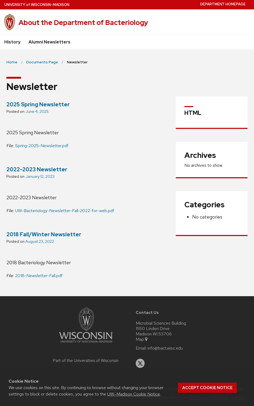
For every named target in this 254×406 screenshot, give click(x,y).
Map (142, 339)
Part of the (86, 360)
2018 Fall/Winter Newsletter (43, 234)
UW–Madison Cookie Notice (133, 394)
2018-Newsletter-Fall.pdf (39, 275)
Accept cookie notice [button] (207, 387)
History (12, 42)
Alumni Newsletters (49, 42)
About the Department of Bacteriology (83, 22)
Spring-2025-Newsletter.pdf (42, 145)
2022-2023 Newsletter (36, 169)
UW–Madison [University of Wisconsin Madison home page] (36, 4)
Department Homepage (223, 4)
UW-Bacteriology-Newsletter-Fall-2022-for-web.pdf (64, 210)
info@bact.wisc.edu (165, 348)
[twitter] (140, 363)
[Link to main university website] (86, 343)
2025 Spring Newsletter (38, 104)
